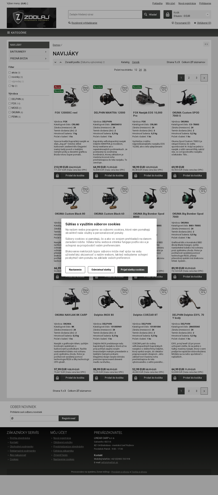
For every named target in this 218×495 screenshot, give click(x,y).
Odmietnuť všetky (101, 269)
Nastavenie (75, 269)
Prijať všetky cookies (132, 269)
